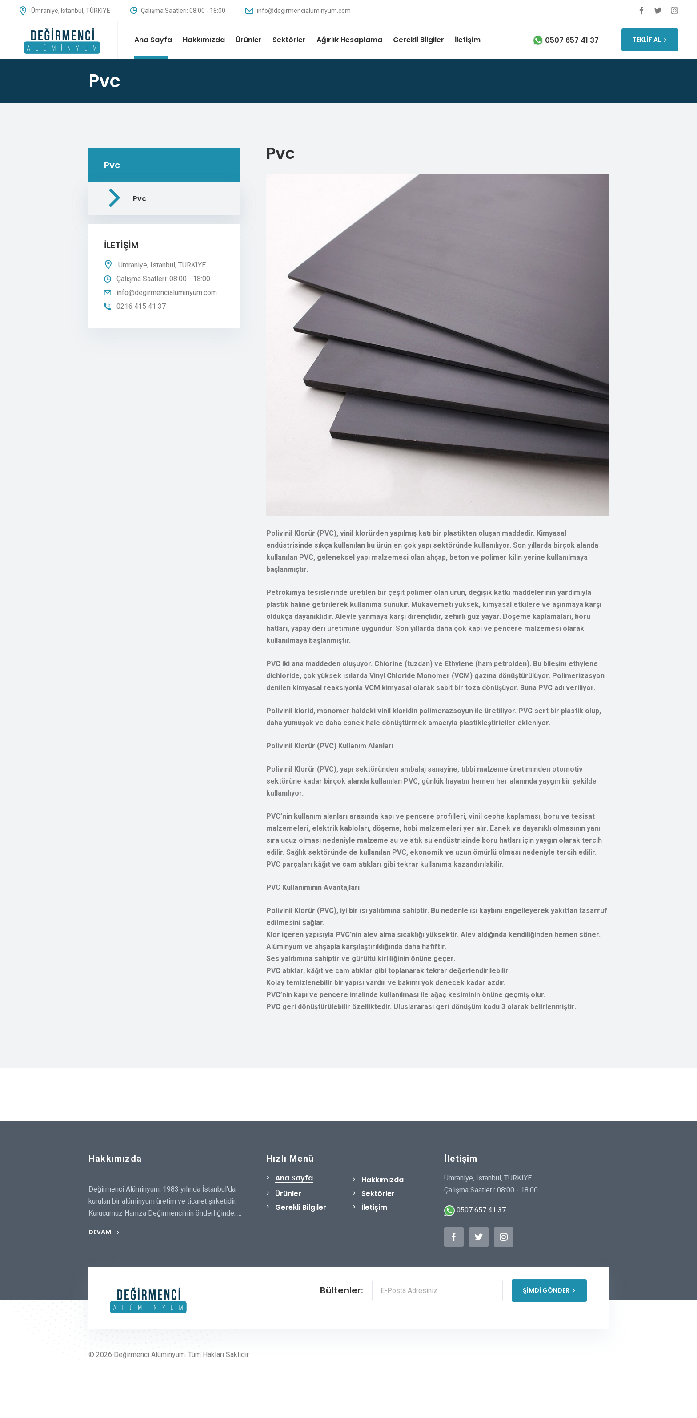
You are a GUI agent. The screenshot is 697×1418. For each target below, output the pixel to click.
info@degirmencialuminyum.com (298, 10)
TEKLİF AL (650, 39)
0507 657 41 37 (566, 40)
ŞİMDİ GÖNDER (549, 1290)
